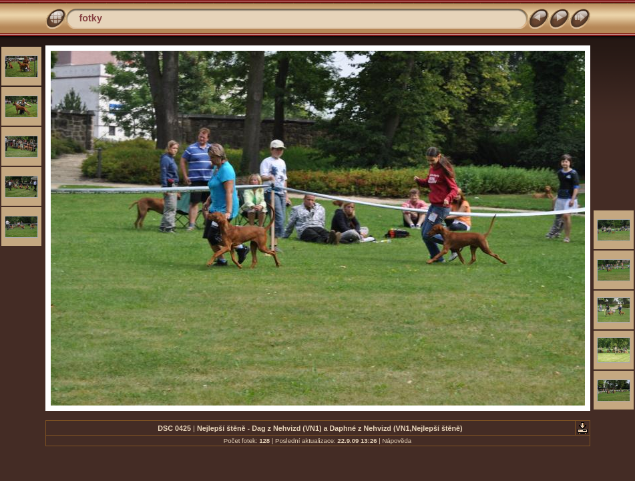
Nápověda (396, 440)
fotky (90, 18)
